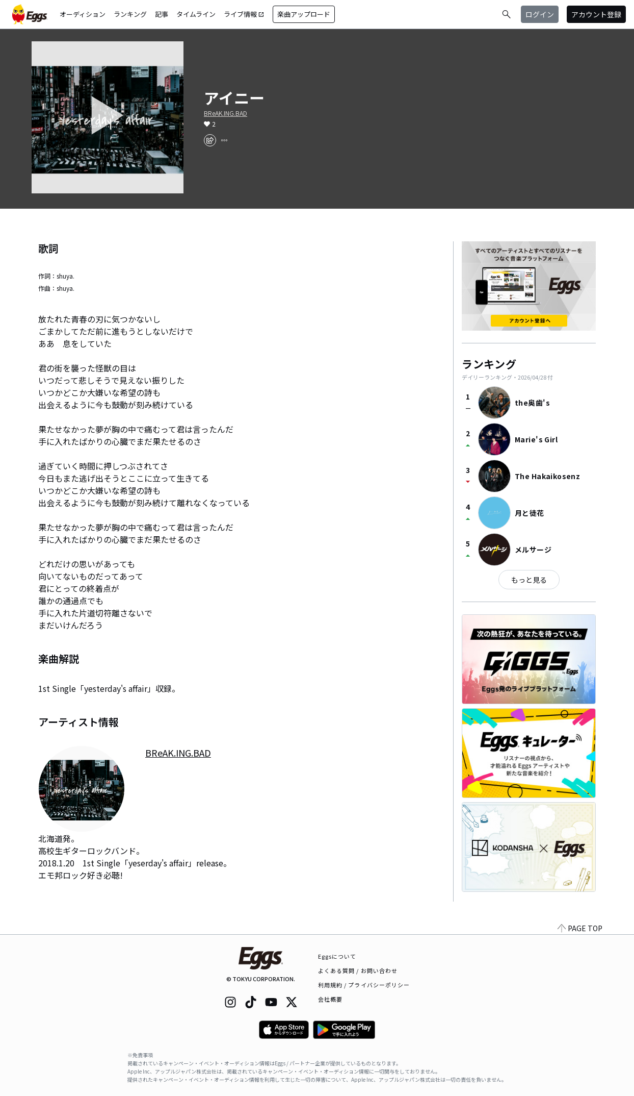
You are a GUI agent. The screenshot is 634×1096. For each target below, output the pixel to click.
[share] (210, 140)
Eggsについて (337, 956)
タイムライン (196, 14)
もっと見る (529, 580)
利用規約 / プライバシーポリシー (364, 985)
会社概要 (330, 999)
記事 (161, 14)
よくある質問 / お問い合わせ (358, 970)
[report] (224, 140)
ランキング (130, 14)
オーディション (82, 14)
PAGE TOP (580, 928)
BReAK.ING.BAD (225, 113)
